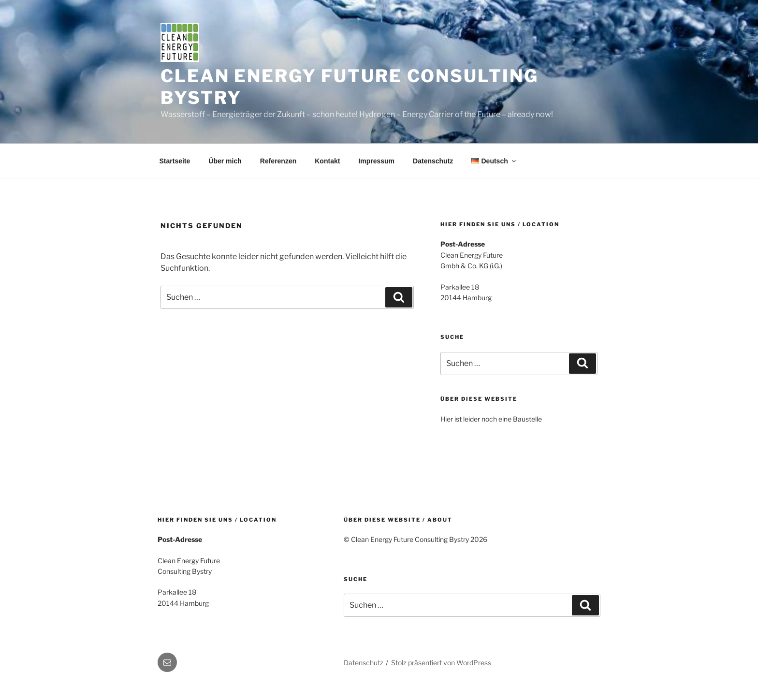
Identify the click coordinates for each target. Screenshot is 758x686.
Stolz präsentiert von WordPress (441, 662)
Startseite (175, 161)
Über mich (224, 161)
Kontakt (327, 161)
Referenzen (278, 161)
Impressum (376, 161)
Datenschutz (433, 161)
